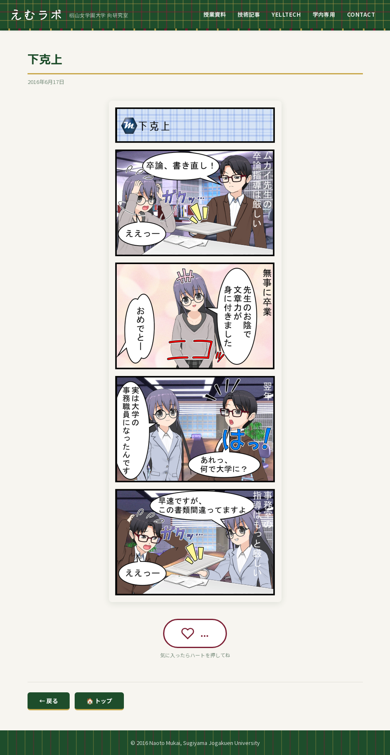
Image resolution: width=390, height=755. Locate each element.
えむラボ (36, 14)
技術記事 (248, 14)
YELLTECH (286, 14)
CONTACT (361, 14)
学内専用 (323, 14)
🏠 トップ (99, 701)
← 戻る (48, 701)
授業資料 (214, 14)
